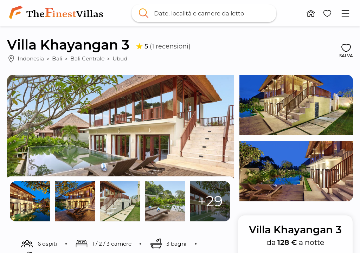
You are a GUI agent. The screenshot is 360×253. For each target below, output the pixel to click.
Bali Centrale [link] (87, 58)
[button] (310, 13)
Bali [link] (57, 58)
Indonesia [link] (31, 58)
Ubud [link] (119, 58)
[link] (57, 13)
